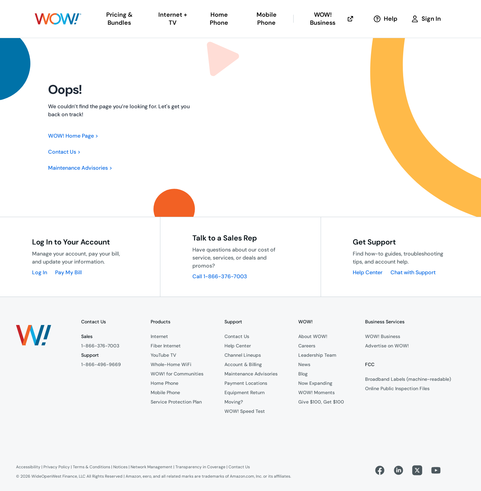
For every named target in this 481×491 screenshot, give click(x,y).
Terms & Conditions (91, 467)
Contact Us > (64, 151)
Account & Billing (243, 364)
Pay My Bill (68, 272)
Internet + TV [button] (172, 19)
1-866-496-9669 (101, 364)
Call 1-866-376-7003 (219, 276)
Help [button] (385, 19)
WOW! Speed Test (244, 411)
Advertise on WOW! (387, 346)
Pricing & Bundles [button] (119, 19)
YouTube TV (163, 355)
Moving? (233, 402)
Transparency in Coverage (200, 467)
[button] (58, 19)
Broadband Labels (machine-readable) (408, 379)
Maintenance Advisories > (80, 167)
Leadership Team (317, 355)
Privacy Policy (56, 467)
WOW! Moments (316, 392)
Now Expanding (315, 383)
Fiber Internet (166, 346)
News (304, 364)
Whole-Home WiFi (171, 364)
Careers (306, 346)
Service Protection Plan (176, 402)
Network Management (151, 467)
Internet (159, 336)
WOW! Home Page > (73, 135)
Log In (39, 272)
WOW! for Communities (177, 374)
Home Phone (164, 383)
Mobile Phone (165, 392)
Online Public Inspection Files (397, 388)
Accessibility (28, 467)
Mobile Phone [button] (267, 19)
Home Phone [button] (219, 19)
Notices (120, 467)
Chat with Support (413, 272)
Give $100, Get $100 (321, 402)
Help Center (367, 272)
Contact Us (236, 336)
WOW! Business (332, 19)
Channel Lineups (242, 355)
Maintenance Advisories (251, 374)
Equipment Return (244, 392)
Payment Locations (245, 383)
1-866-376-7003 (100, 346)
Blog (303, 374)
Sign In (426, 19)
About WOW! (312, 336)
